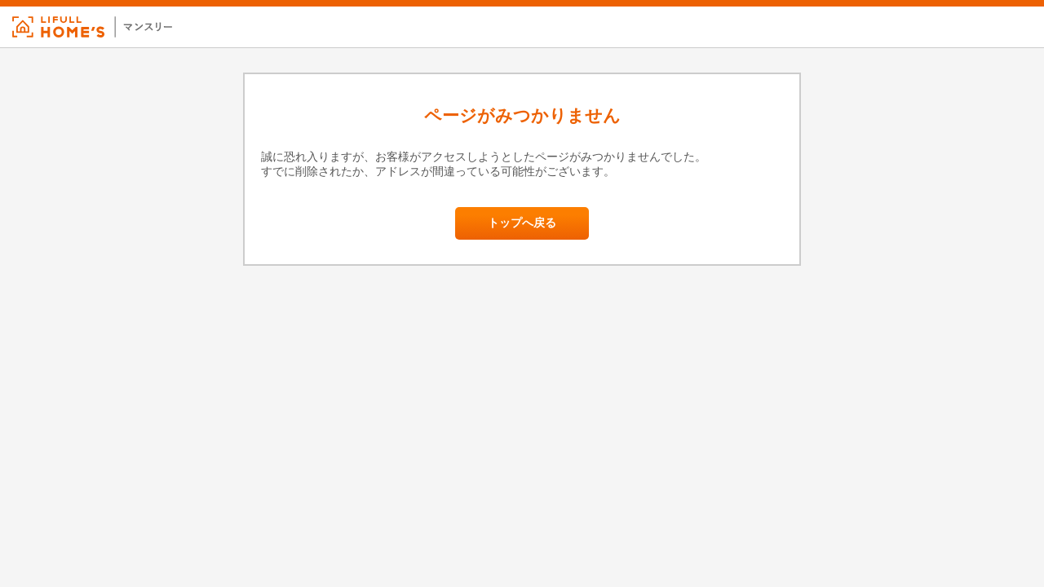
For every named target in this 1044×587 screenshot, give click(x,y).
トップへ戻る (522, 223)
